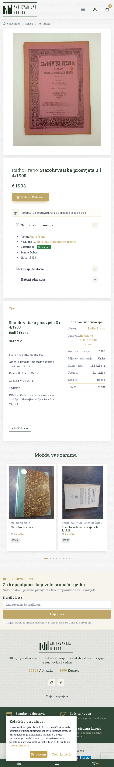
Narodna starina (22, 527)
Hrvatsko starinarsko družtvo (56, 241)
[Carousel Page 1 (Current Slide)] (46, 558)
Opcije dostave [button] (30, 269)
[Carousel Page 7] (66, 558)
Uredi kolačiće (61, 754)
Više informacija (19, 745)
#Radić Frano (20, 428)
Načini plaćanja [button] (30, 279)
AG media (77, 751)
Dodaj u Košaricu (30, 197)
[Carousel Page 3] (53, 558)
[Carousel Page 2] (50, 558)
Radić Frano (37, 236)
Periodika (44, 23)
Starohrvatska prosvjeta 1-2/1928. (80, 528)
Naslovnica (11, 23)
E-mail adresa (12, 597)
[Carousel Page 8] (69, 558)
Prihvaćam (38, 754)
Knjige (29, 23)
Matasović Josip (20, 522)
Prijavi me (57, 614)
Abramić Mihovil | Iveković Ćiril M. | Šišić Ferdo (82, 522)
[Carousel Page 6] (63, 558)
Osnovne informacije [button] (34, 225)
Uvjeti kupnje (55, 696)
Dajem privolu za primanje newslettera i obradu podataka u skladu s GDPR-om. (49, 622)
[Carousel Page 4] (56, 558)
